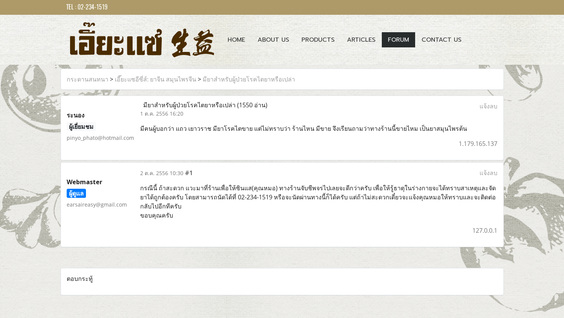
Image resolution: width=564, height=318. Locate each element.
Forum (398, 39)
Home (236, 39)
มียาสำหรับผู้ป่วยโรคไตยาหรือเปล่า (249, 79)
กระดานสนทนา (87, 79)
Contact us (441, 39)
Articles (361, 39)
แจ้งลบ (488, 106)
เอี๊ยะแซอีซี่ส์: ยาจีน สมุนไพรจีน (155, 79)
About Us (273, 39)
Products (318, 39)
